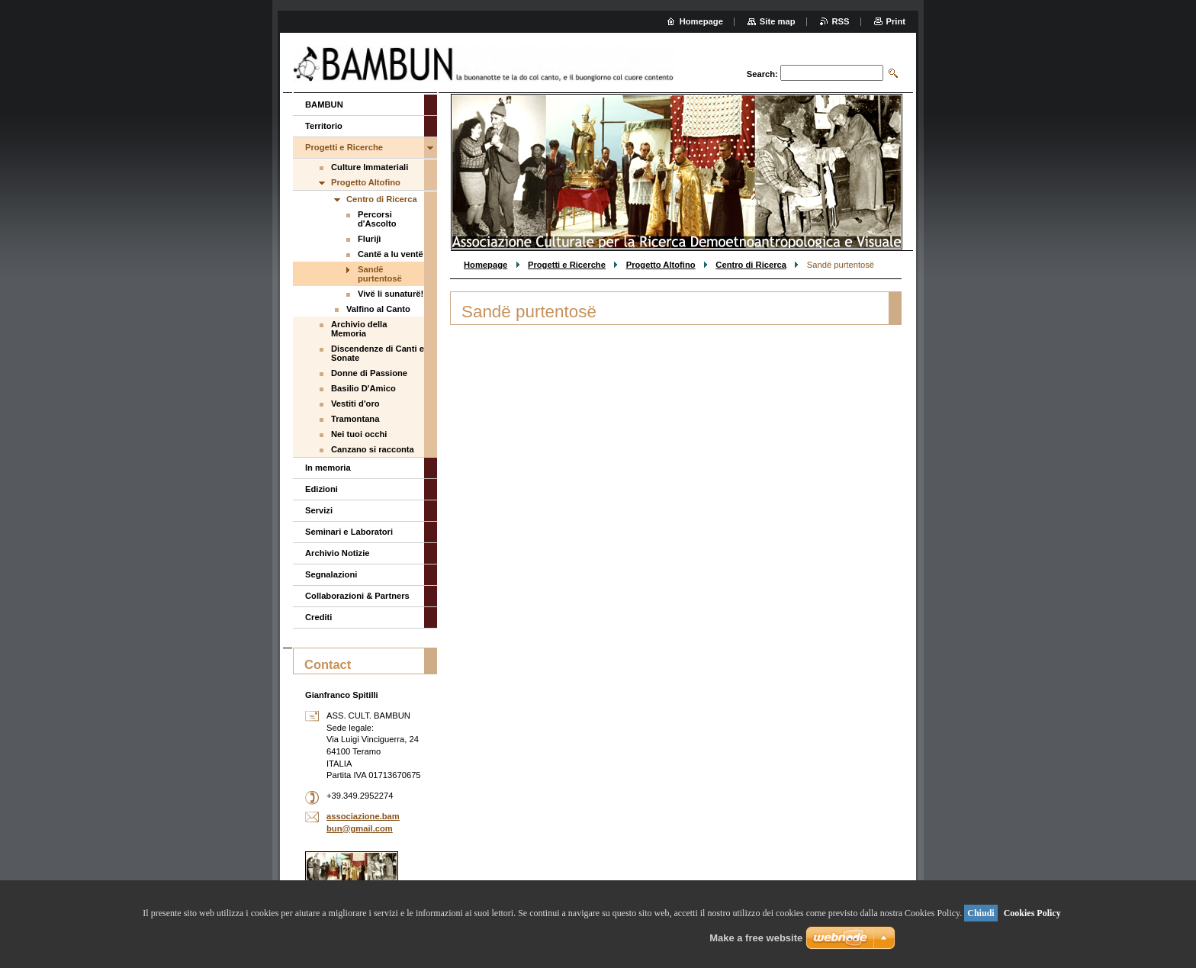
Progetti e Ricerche (567, 264)
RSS (841, 21)
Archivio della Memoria (359, 329)
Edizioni (321, 489)
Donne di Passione (369, 373)
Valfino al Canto (378, 309)
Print (895, 21)
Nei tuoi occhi (359, 434)
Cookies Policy (1032, 913)
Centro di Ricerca (750, 264)
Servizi (319, 510)
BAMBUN (324, 104)
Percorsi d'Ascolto (377, 219)
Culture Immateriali (369, 167)
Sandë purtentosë (380, 274)
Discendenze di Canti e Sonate (377, 353)
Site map (778, 21)
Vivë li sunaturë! (390, 293)
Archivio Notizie (337, 553)
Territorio (323, 125)
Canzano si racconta (372, 449)
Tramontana (355, 418)
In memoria (328, 467)
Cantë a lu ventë (390, 254)
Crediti (318, 617)
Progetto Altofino (661, 264)
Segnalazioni (331, 574)
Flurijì (369, 238)
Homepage (485, 264)
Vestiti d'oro (355, 403)
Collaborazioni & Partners (357, 595)
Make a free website (755, 938)
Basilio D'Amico (363, 388)
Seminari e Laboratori (349, 531)
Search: (762, 74)
